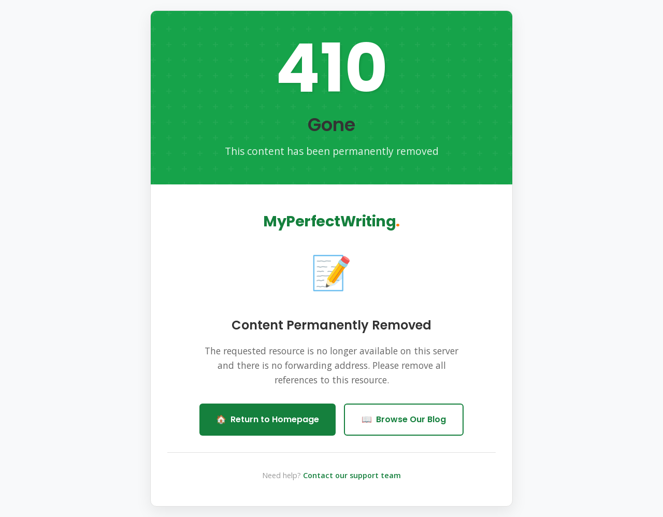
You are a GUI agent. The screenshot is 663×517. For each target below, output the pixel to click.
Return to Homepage (267, 419)
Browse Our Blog (404, 419)
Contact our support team (352, 475)
